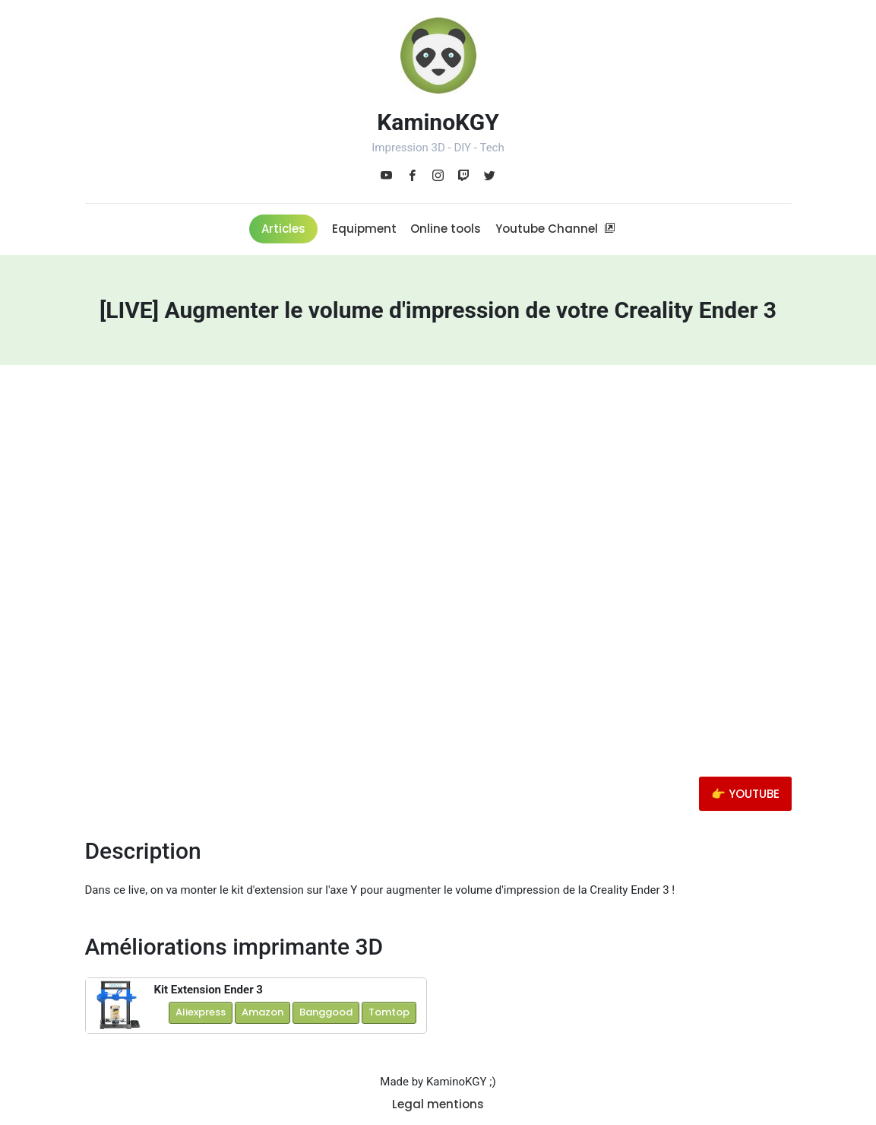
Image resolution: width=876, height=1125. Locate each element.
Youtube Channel (555, 229)
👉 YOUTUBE (745, 794)
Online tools (445, 229)
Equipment (364, 229)
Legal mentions (438, 1104)
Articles (283, 229)
